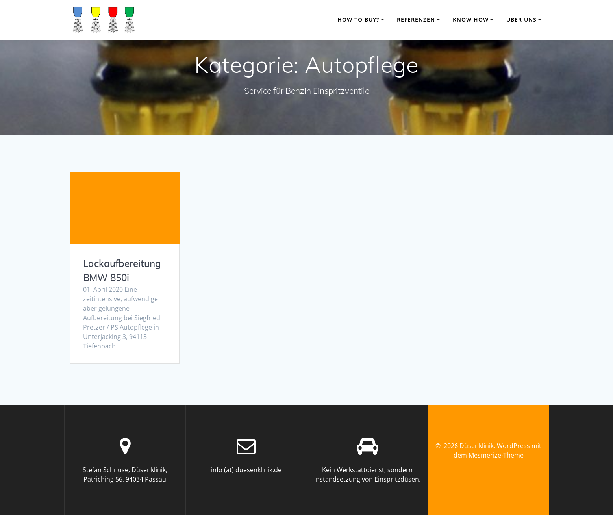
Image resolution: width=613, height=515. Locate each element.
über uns (521, 19)
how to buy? (358, 19)
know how (471, 19)
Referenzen (416, 19)
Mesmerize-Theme (496, 455)
